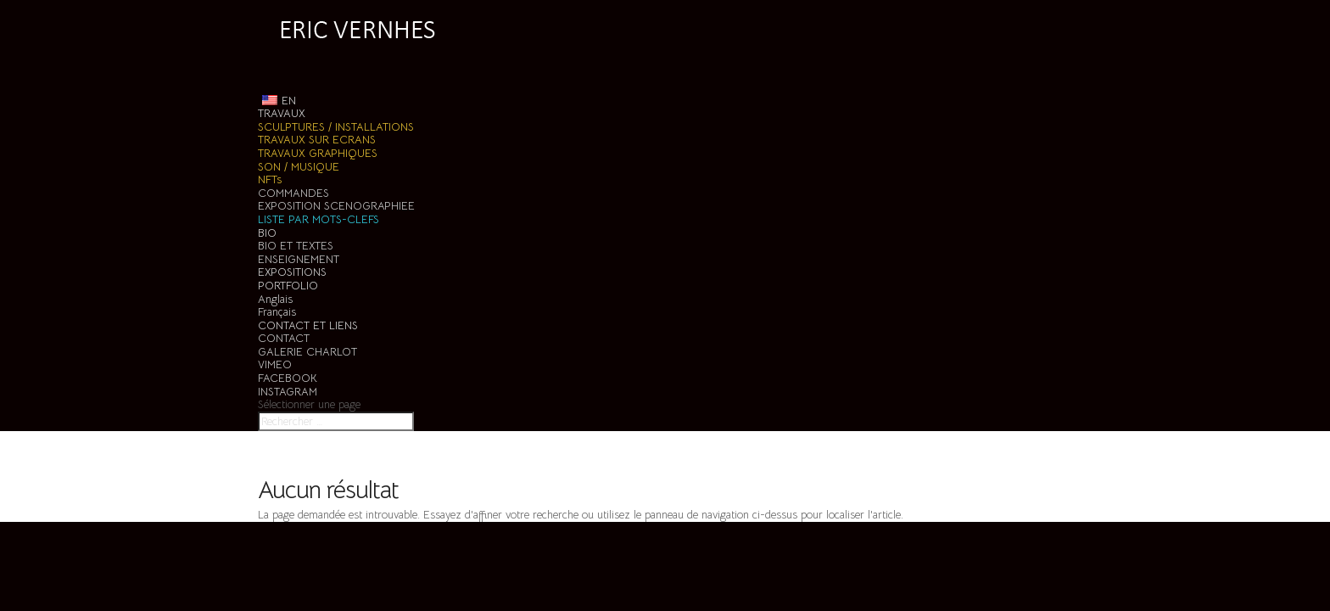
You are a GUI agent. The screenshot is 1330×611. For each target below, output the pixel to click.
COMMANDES (293, 193)
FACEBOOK (287, 378)
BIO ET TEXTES (295, 245)
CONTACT (284, 338)
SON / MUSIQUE (298, 167)
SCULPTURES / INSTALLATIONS (336, 127)
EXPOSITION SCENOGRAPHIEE (336, 206)
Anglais (275, 299)
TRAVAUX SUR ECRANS (317, 139)
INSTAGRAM (287, 391)
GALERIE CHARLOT (307, 352)
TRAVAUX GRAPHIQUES (317, 153)
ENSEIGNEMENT (298, 259)
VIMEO (275, 364)
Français (277, 312)
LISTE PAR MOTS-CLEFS (318, 219)
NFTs (270, 179)
